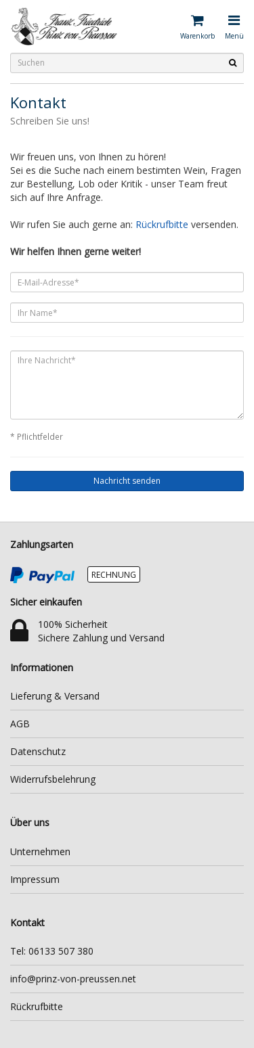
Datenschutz (38, 751)
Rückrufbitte (161, 224)
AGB (20, 723)
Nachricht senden (127, 480)
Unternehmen (40, 851)
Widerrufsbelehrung (53, 779)
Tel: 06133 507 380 (51, 950)
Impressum (35, 879)
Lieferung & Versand (55, 695)
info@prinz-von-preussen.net (73, 978)
